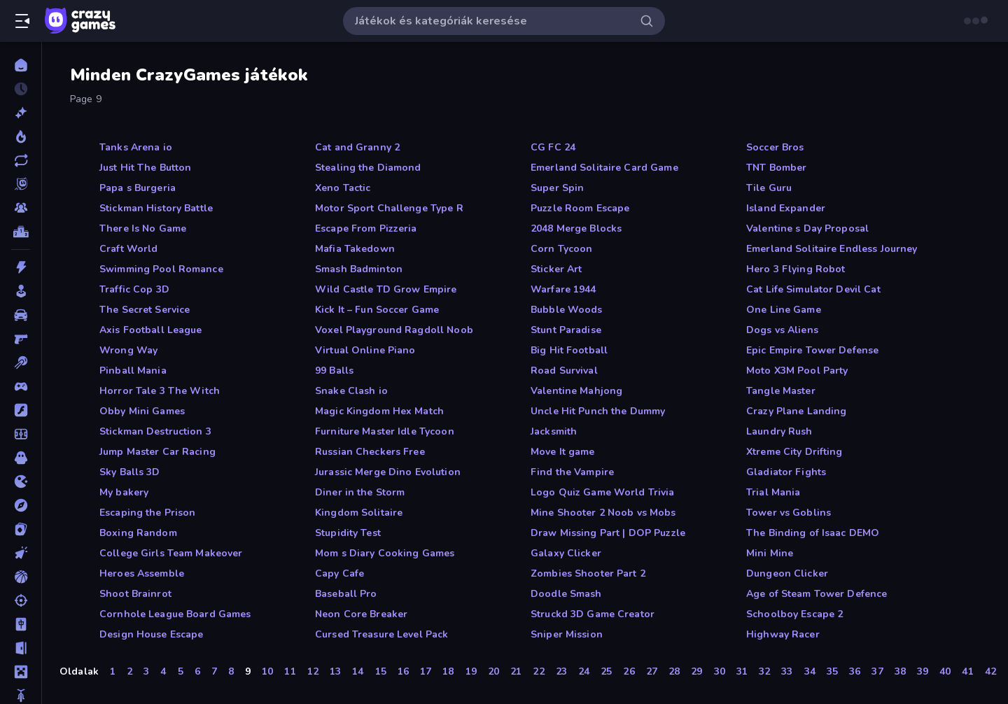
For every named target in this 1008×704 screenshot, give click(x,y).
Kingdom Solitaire (358, 512)
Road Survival (564, 370)
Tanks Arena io (135, 147)
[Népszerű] (20, 136)
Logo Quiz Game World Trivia (603, 492)
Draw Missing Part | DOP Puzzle (608, 533)
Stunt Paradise (566, 330)
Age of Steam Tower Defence (816, 593)
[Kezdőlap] (20, 65)
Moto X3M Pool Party (797, 370)
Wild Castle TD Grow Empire (385, 289)
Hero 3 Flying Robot (796, 269)
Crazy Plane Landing (796, 411)
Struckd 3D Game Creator (592, 614)
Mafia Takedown (355, 248)
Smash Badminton (358, 269)
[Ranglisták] (20, 232)
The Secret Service (144, 309)
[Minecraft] (20, 672)
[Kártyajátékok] (20, 529)
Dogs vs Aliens (782, 330)
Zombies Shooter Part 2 (588, 573)
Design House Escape (151, 634)
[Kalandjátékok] (20, 505)
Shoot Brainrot (135, 593)
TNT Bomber (776, 167)
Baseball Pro (346, 593)
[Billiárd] (20, 362)
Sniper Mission (567, 634)
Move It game (563, 451)
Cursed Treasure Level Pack (381, 634)
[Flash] (20, 410)
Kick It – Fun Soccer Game (377, 309)
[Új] (20, 113)
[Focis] (20, 434)
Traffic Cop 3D (134, 289)
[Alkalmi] (20, 291)
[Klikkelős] (20, 553)
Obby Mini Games (142, 411)
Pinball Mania (133, 370)
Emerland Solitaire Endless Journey (831, 248)
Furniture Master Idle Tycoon (384, 431)
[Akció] (20, 267)
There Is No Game (142, 228)
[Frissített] (20, 160)
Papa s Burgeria (137, 188)
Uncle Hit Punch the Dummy (598, 411)
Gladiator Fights (786, 472)
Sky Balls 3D (129, 472)
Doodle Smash (566, 593)
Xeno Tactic (342, 188)
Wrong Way (128, 350)
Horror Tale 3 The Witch (159, 390)
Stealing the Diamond (368, 167)
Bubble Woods (567, 309)
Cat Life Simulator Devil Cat (813, 289)
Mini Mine (769, 553)
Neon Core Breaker (361, 614)
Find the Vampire (572, 472)
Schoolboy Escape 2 (794, 614)
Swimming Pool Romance (161, 269)
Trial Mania (773, 492)
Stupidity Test (348, 533)
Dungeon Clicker (787, 573)
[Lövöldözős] (20, 600)
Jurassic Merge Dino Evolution (388, 472)
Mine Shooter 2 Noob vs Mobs (603, 512)
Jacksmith (554, 431)
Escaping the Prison (147, 512)
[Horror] (20, 458)
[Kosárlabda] (20, 577)
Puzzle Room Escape (580, 208)
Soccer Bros (775, 147)
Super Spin (557, 188)
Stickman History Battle (156, 208)
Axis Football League (150, 330)
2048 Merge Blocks (576, 228)
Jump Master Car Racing (157, 451)
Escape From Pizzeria (366, 228)
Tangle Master (781, 390)
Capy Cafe (339, 573)
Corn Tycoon (561, 248)
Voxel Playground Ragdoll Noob (394, 330)
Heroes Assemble (141, 573)
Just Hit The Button (145, 167)
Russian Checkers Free (370, 451)
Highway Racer (783, 634)
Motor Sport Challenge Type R (389, 208)
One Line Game (783, 309)
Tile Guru (769, 188)
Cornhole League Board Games (175, 614)
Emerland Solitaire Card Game (604, 167)
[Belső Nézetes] (20, 339)
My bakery (123, 492)
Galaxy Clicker (566, 553)
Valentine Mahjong (576, 390)
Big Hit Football (569, 350)
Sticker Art (556, 269)
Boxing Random (138, 533)
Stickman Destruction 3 (155, 431)
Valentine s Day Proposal (807, 228)
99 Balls (334, 370)
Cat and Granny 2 (357, 147)
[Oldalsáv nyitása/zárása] (22, 21)
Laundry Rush (779, 431)
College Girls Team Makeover (171, 553)
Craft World (128, 248)
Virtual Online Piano (365, 350)
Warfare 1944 (563, 289)
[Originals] (20, 184)
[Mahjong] (20, 624)
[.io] (20, 481)
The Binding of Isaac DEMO (812, 533)
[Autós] (20, 315)
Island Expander (785, 208)
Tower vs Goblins (788, 512)
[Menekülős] (20, 648)
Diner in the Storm (360, 492)
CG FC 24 (553, 147)
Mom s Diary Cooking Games (384, 553)
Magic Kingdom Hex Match (379, 411)
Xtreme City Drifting (794, 451)
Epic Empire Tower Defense (812, 350)
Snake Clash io (351, 390)
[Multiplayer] (20, 208)
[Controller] (20, 386)
